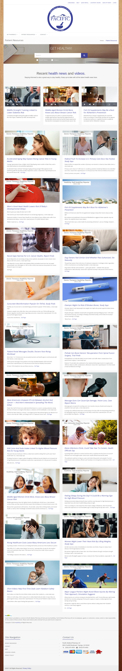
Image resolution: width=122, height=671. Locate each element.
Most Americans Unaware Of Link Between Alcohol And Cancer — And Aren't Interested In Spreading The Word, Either (30, 402)
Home (102, 40)
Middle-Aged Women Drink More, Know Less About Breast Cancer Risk (60, 111)
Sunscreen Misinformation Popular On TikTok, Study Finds (31, 304)
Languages (71, 2)
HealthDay (18, 622)
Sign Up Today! (107, 2)
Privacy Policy (9, 655)
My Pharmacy (12, 34)
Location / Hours (95, 2)
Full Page (22, 172)
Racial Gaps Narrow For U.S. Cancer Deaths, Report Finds (30, 256)
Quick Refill (84, 2)
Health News (42, 60)
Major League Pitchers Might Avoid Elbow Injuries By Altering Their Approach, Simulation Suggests (89, 593)
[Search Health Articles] (58, 55)
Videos (55, 60)
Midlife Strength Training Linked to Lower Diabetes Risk (22, 111)
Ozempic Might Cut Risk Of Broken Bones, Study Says (86, 305)
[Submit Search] (84, 55)
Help (77, 2)
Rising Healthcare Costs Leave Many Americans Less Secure (31, 542)
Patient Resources (28, 34)
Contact (43, 34)
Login (114, 2)
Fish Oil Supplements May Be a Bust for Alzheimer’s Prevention (99, 111)
